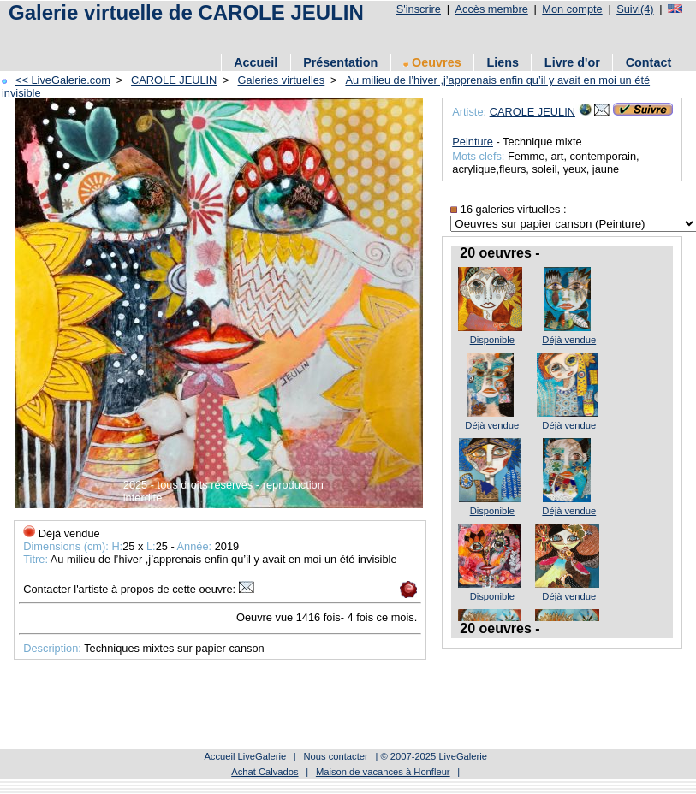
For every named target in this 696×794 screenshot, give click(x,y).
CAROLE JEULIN (174, 80)
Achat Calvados (264, 772)
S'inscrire (418, 9)
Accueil (255, 62)
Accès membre (491, 9)
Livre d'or (572, 62)
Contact (649, 62)
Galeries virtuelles (281, 80)
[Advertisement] (316, 36)
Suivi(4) (634, 9)
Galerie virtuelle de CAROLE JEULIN (186, 12)
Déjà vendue (569, 340)
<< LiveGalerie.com (62, 80)
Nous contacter (335, 756)
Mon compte (572, 9)
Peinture (472, 141)
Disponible (492, 340)
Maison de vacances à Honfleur (383, 772)
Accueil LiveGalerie (245, 756)
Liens (502, 62)
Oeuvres (432, 62)
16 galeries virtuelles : (508, 209)
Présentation (340, 62)
